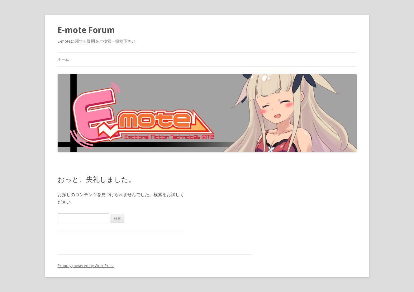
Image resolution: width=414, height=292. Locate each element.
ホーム (63, 59)
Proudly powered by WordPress (86, 265)
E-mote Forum (86, 29)
